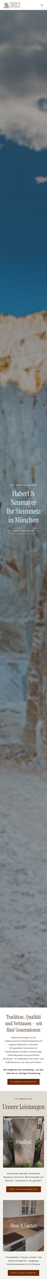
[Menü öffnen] (41, 5)
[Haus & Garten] (23, 1225)
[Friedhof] (23, 1142)
